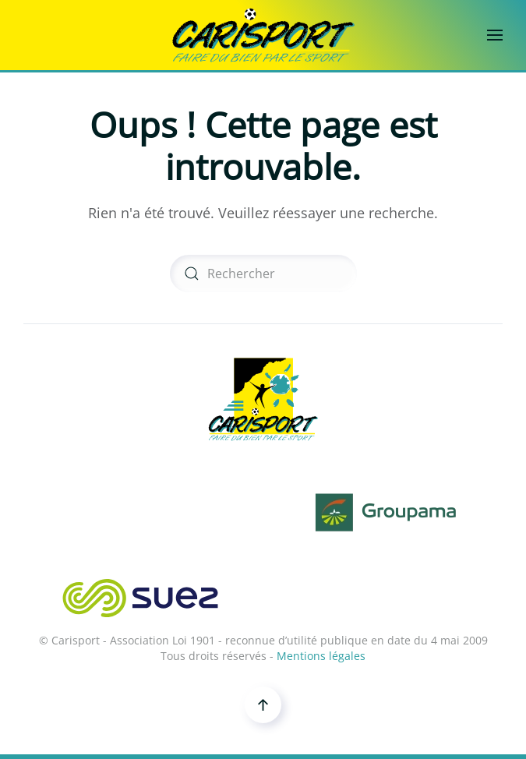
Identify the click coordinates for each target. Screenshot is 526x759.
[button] (495, 35)
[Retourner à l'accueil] (263, 35)
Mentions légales (321, 655)
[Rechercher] (263, 273)
